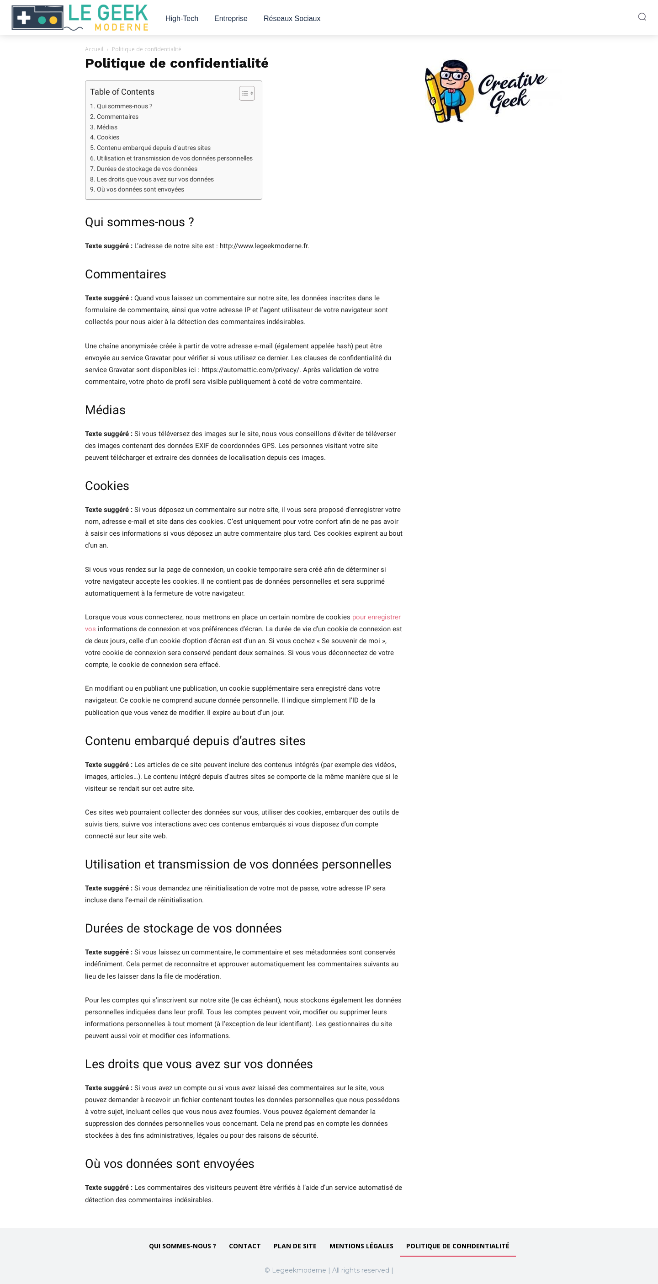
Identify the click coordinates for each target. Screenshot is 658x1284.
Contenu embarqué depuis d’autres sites (154, 147)
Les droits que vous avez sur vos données (155, 179)
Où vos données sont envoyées (140, 189)
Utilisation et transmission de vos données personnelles (175, 158)
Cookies (108, 137)
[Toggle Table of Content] (242, 93)
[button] (642, 16)
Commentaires (117, 116)
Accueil (94, 49)
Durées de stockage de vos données (147, 168)
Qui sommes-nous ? (125, 106)
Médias (107, 127)
